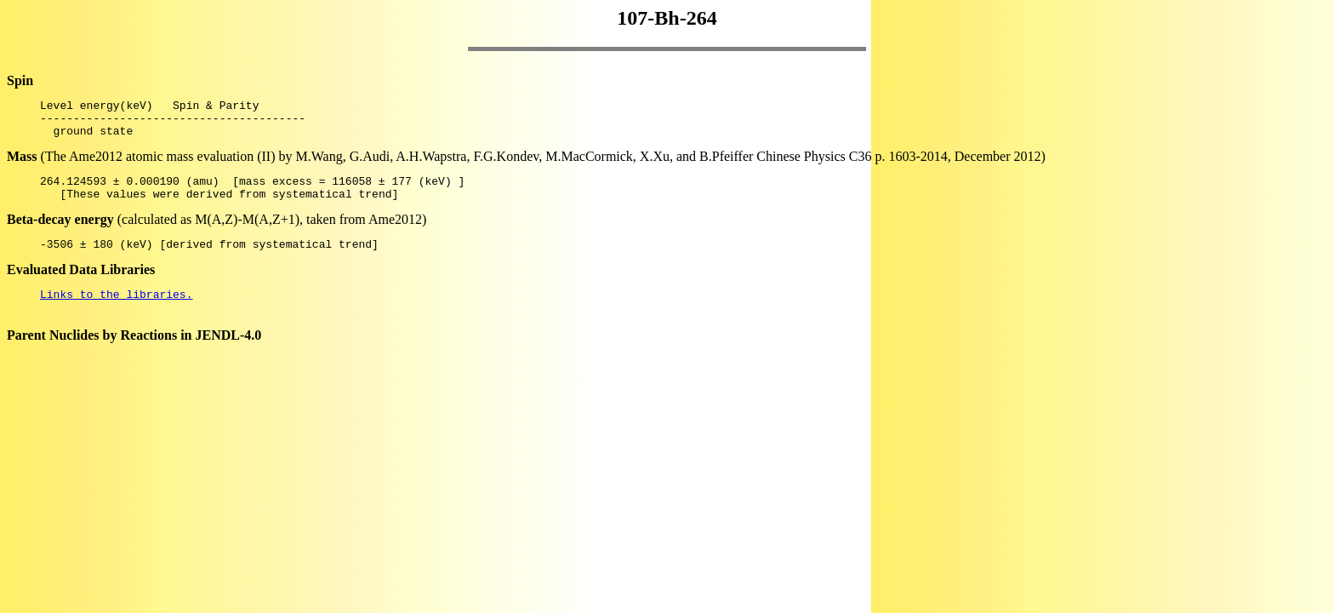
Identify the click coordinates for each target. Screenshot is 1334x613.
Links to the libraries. (116, 311)
